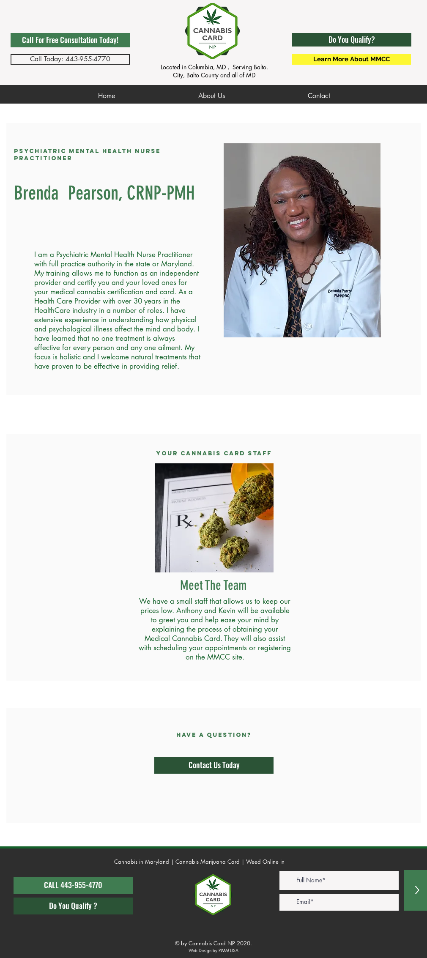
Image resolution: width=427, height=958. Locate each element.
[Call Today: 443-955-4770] (70, 59)
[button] (351, 40)
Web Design (200, 950)
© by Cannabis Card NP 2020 (212, 943)
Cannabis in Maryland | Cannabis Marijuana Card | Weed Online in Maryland (212, 861)
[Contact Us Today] (214, 765)
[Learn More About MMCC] (351, 59)
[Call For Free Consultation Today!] (70, 40)
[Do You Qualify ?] (73, 906)
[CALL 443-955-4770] (73, 885)
